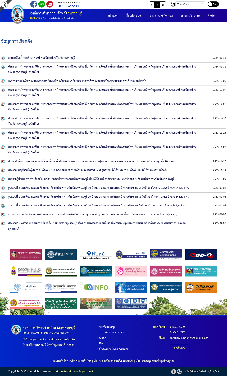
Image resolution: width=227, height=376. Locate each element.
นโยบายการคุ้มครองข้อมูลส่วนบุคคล (155, 361)
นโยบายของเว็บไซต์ (80, 361)
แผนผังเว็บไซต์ (60, 361)
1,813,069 (213, 371)
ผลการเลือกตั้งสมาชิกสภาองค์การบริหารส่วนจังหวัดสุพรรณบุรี (41, 58)
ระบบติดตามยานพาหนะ (110, 332)
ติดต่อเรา (213, 15)
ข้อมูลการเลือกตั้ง (16, 41)
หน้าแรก (113, 15)
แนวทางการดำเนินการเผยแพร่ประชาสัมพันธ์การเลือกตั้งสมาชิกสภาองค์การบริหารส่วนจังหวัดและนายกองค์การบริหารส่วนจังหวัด (77, 81)
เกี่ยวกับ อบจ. (133, 15)
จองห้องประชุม (105, 327)
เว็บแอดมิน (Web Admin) (112, 349)
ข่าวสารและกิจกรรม (161, 15)
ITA (99, 343)
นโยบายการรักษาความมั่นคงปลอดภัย (113, 361)
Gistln (101, 338)
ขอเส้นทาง (179, 348)
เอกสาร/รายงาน (190, 15)
